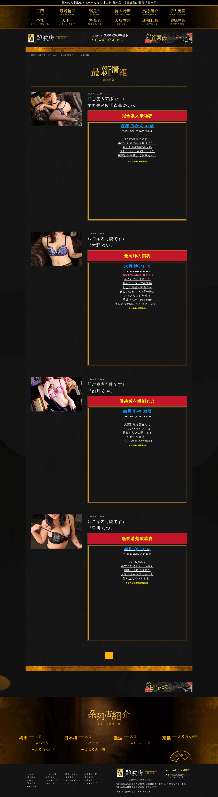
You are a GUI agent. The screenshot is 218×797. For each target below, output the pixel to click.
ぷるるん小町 (45, 749)
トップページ (40, 14)
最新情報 (88, 777)
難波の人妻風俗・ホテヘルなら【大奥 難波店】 (92, 2)
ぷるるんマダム (142, 742)
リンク (68, 783)
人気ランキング (67, 24)
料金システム (95, 24)
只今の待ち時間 (122, 14)
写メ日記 (31, 783)
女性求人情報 (177, 24)
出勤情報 (95, 14)
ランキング (51, 780)
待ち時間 (31, 777)
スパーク (42, 742)
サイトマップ (90, 783)
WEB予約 (31, 786)
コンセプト (122, 24)
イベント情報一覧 (39, 24)
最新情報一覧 (67, 14)
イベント (31, 780)
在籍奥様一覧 (150, 14)
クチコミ (50, 783)
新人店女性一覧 (177, 14)
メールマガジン (150, 24)
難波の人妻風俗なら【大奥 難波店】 (132, 792)
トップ (30, 774)
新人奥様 (69, 777)
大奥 (38, 736)
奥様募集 (88, 780)
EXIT (155, 787)
